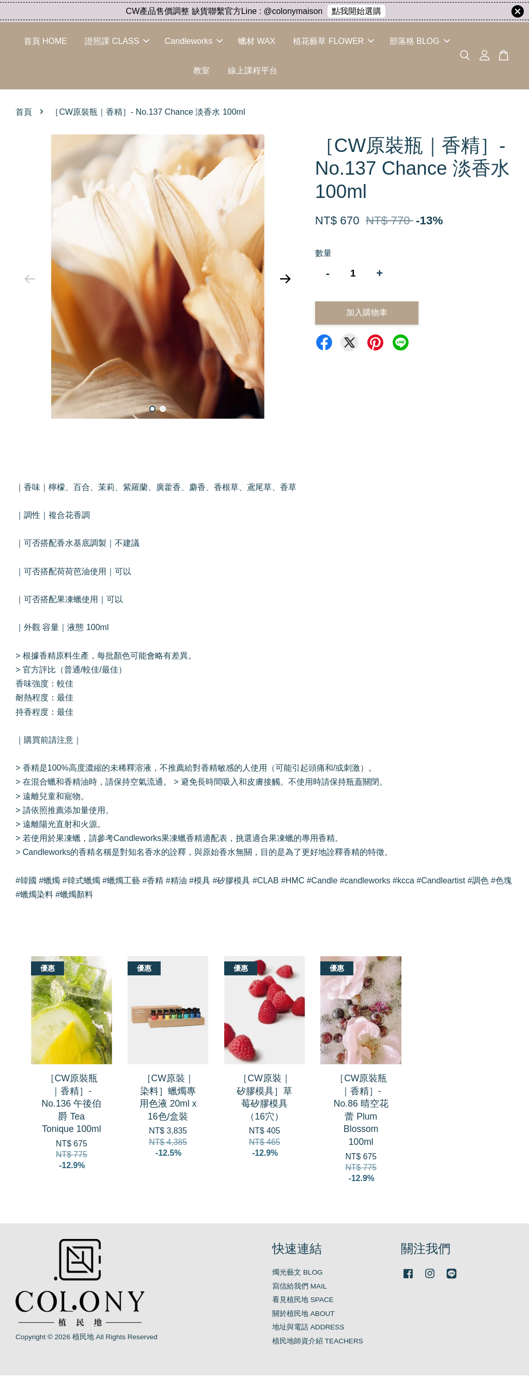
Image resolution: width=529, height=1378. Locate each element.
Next (286, 281)
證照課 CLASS (117, 42)
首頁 (23, 114)
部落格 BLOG (420, 42)
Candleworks (194, 42)
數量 (323, 255)
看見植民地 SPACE (303, 1302)
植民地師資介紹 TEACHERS (317, 1343)
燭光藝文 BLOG (297, 1275)
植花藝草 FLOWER (333, 42)
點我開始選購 (356, 11)
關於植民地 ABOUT (303, 1316)
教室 (201, 71)
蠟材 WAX (256, 42)
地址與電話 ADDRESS (308, 1330)
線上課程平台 (252, 71)
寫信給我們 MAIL (299, 1288)
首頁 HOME (45, 42)
